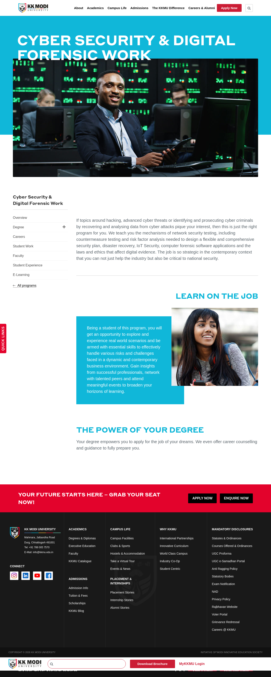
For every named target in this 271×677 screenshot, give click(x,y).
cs (70, 568)
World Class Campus (174, 553)
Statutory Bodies (223, 576)
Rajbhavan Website (224, 606)
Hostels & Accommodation (127, 553)
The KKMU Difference (168, 8)
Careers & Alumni (201, 8)
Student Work (23, 246)
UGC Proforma (221, 553)
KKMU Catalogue (80, 561)
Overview (20, 217)
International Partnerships (177, 538)
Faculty (18, 256)
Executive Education (82, 546)
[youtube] (37, 575)
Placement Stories (122, 592)
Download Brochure (152, 664)
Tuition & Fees (78, 595)
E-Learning (21, 275)
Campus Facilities (122, 538)
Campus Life (117, 8)
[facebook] (48, 575)
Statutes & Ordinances (226, 538)
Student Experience (27, 265)
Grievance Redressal (226, 622)
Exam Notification (223, 584)
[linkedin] (25, 575)
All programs (24, 285)
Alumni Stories (119, 607)
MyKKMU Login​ (192, 664)
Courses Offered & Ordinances (232, 546)
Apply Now (229, 8)
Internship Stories (121, 600)
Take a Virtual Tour (122, 561)
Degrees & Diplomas (82, 538)
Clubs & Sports (120, 546)
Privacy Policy (221, 599)
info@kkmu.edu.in (43, 552)
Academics (95, 8)
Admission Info (78, 588)
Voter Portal (219, 614)
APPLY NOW (202, 498)
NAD (215, 591)
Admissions (139, 8)
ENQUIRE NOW (236, 498)
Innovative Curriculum (174, 546)
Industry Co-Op (170, 561)
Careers (19, 236)
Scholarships (77, 603)
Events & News (120, 568)
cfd (71, 618)
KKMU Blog (76, 611)
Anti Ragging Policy (224, 568)
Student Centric (170, 568)
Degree (39, 227)
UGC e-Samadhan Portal (228, 561)
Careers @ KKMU (223, 629)
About (78, 8)
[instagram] (14, 575)
